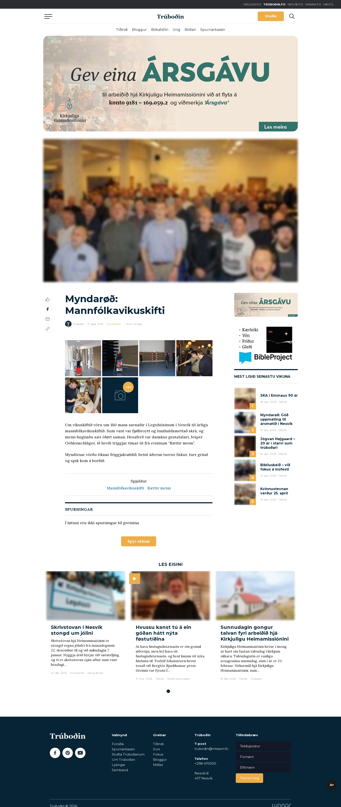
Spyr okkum (139, 541)
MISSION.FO (252, 4)
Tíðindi (122, 30)
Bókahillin (159, 30)
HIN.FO (328, 4)
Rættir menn (159, 488)
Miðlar (158, 765)
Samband (120, 771)
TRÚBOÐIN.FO (274, 4)
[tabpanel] (86, 629)
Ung (176, 30)
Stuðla (270, 16)
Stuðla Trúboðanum (128, 755)
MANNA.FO (313, 4)
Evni (156, 750)
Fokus (158, 755)
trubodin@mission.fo (211, 749)
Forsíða (118, 744)
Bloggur (139, 30)
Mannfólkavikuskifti (125, 488)
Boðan (190, 30)
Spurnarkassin (212, 30)
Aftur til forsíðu (85, 16)
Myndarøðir (114, 324)
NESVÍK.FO (295, 4)
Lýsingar (118, 765)
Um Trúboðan (123, 760)
